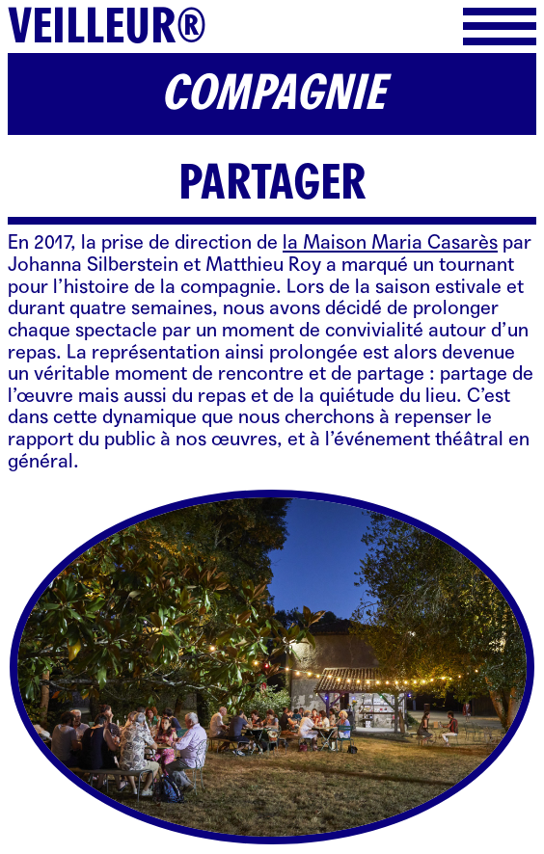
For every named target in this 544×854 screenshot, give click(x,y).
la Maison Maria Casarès (390, 242)
